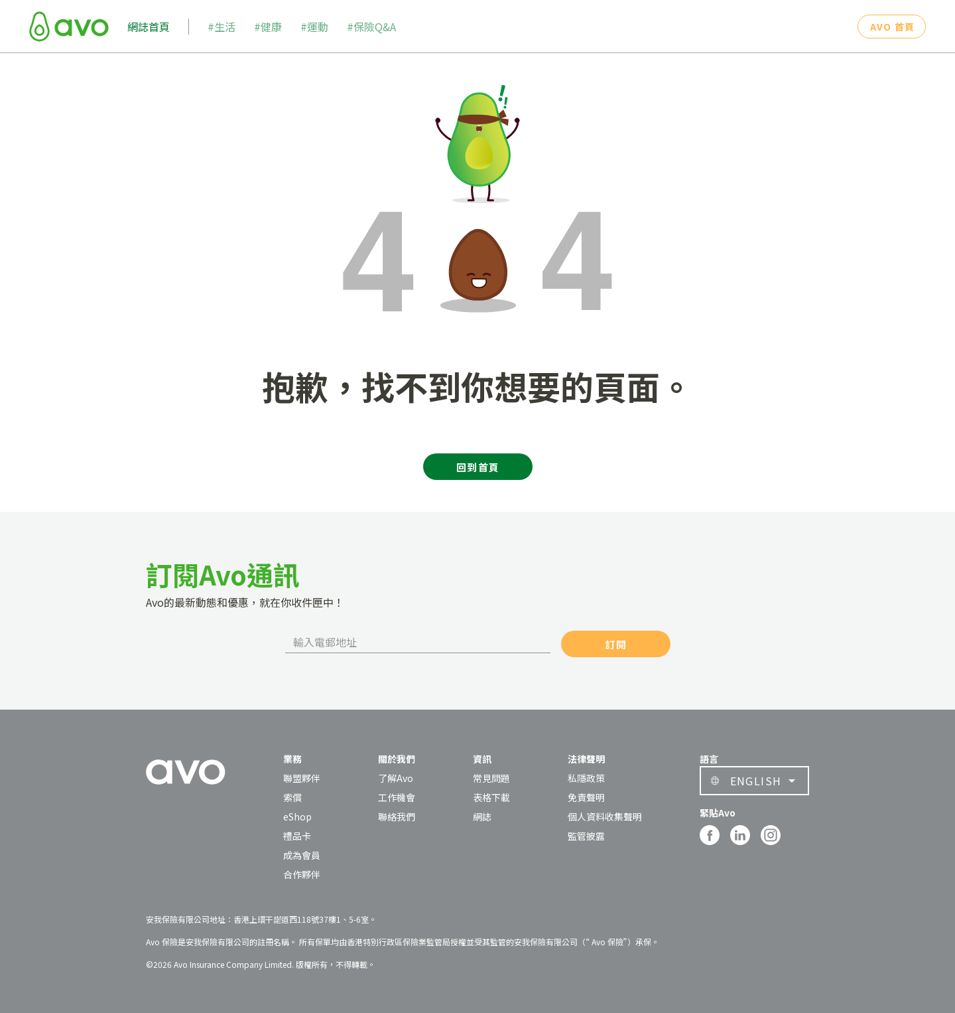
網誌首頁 (148, 27)
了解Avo (395, 778)
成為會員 (301, 855)
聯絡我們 (396, 816)
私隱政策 (586, 778)
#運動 (314, 27)
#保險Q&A (371, 27)
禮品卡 (297, 835)
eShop (297, 816)
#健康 (268, 27)
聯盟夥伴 (301, 778)
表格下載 (491, 797)
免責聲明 (586, 797)
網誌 (482, 816)
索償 (292, 797)
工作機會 (396, 797)
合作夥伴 (301, 874)
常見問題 (491, 778)
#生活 (221, 27)
